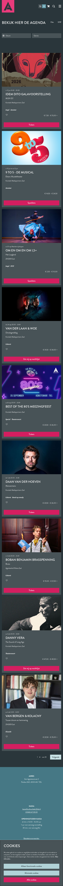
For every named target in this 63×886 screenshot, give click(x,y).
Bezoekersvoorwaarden (31, 838)
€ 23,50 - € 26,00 (50, 425)
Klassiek (8, 732)
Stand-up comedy (18, 497)
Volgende (55, 757)
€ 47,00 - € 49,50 (49, 659)
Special (8, 419)
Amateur (13, 110)
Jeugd (7, 110)
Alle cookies (31, 879)
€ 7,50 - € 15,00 (50, 115)
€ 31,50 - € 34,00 (50, 350)
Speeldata (31, 202)
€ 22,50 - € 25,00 (50, 737)
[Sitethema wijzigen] (42, 6)
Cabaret (8, 344)
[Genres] (46, 35)
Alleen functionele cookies (31, 866)
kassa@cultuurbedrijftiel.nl (31, 809)
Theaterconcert (16, 419)
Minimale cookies (31, 873)
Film (52, 22)
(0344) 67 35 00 (31, 812)
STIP (59, 22)
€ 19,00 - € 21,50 (50, 581)
